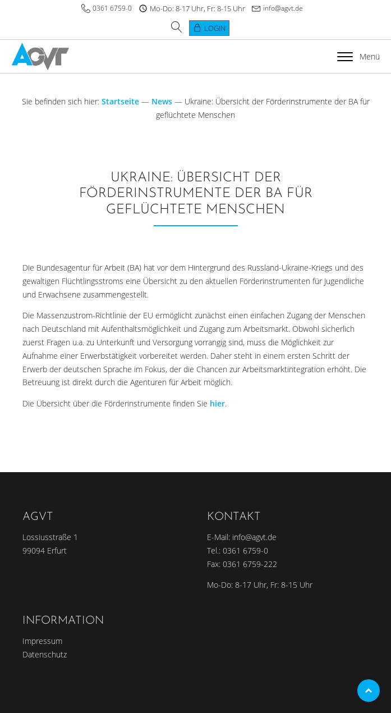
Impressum (42, 641)
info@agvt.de (283, 8)
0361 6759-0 (112, 8)
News (161, 101)
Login (215, 28)
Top (368, 690)
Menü (358, 56)
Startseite (120, 101)
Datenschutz (44, 654)
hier (217, 403)
